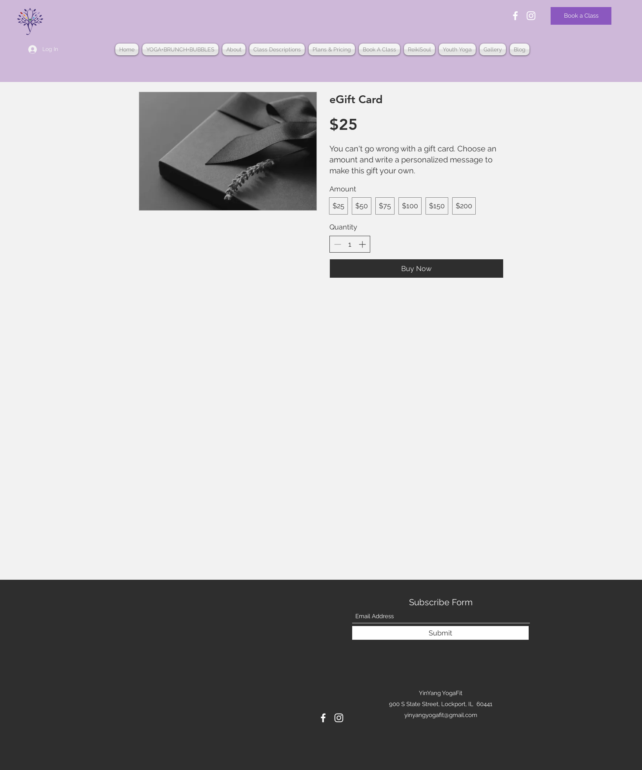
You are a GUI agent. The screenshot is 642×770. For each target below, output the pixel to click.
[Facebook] (515, 16)
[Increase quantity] (362, 244)
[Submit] (440, 633)
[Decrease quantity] (337, 244)
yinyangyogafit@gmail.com (440, 715)
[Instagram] (531, 16)
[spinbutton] (350, 244)
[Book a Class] (581, 16)
